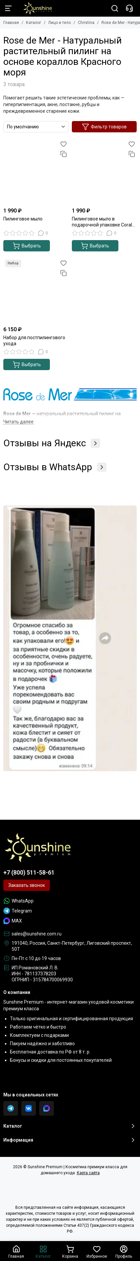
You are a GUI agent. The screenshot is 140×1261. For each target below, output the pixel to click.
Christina (86, 22)
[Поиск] (114, 8)
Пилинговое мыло (23, 218)
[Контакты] (129, 8)
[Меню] (8, 8)
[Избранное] (64, 144)
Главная (11, 22)
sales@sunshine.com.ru (37, 933)
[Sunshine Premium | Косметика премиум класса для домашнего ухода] (34, 8)
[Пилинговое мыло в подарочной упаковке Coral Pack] (104, 171)
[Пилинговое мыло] (36, 171)
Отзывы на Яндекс (51, 443)
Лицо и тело (59, 22)
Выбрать (27, 245)
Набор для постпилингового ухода (34, 340)
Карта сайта (88, 1173)
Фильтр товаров (104, 126)
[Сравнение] (64, 154)
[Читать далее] (18, 421)
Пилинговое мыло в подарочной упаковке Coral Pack (102, 222)
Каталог (33, 22)
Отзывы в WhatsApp (54, 467)
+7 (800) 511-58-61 (29, 872)
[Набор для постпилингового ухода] (36, 290)
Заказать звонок (26, 885)
